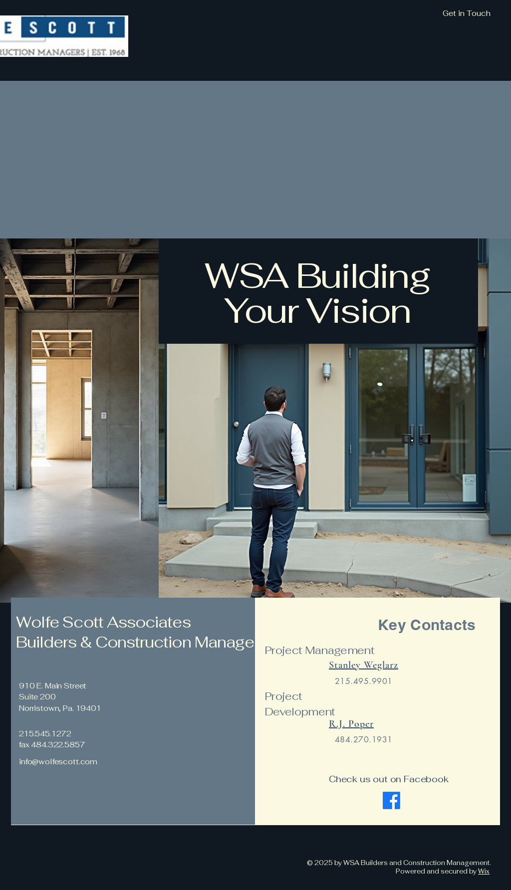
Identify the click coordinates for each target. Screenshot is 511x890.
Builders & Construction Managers (143, 642)
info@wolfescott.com (58, 761)
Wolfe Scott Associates (103, 622)
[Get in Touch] (413, 13)
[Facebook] (391, 800)
